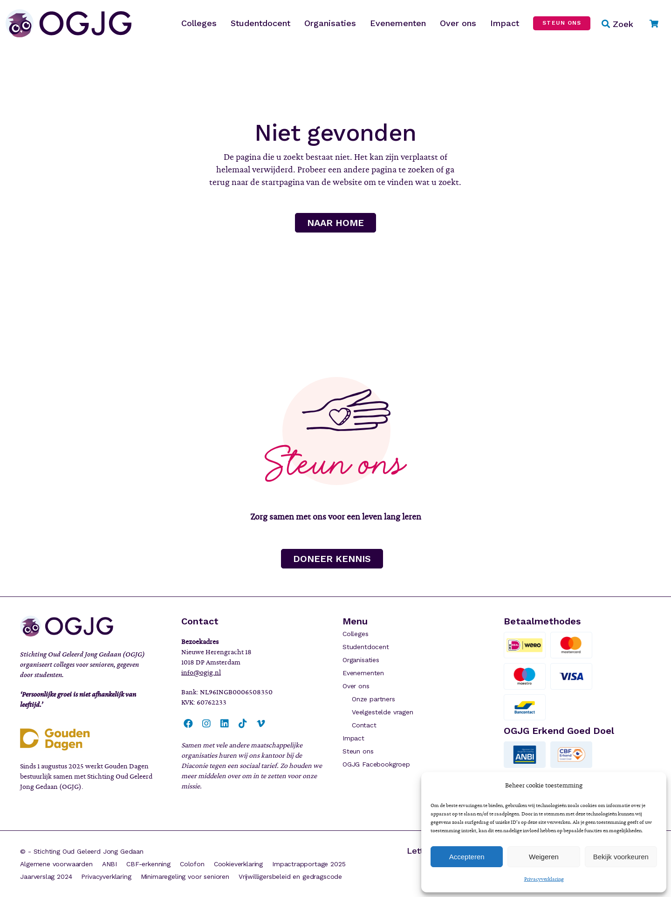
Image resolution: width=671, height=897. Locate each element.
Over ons (356, 686)
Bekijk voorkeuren (621, 857)
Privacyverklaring (544, 879)
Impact (353, 738)
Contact (364, 725)
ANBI (109, 864)
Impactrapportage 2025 (308, 864)
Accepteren (467, 857)
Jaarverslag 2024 (46, 876)
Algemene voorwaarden (56, 864)
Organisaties (360, 660)
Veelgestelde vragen (382, 712)
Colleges (355, 633)
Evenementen (363, 673)
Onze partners (373, 699)
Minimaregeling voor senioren (185, 876)
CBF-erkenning (148, 864)
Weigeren (544, 857)
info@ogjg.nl (201, 672)
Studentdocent (365, 646)
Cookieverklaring (238, 864)
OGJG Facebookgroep (376, 764)
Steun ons (357, 751)
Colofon (192, 864)
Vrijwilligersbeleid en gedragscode (290, 876)
